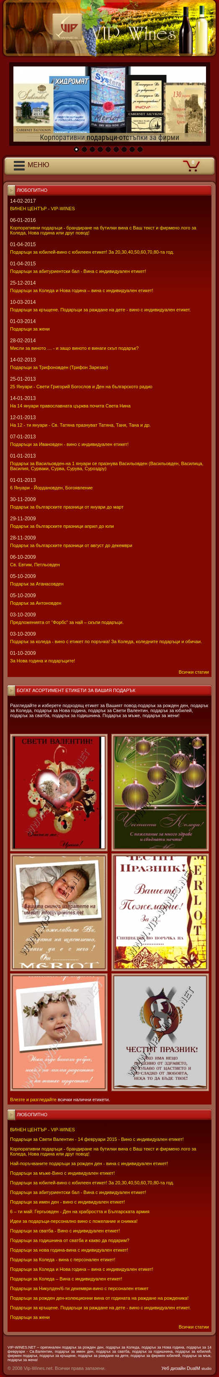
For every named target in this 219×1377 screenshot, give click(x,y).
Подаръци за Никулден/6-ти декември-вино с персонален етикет (79, 1288)
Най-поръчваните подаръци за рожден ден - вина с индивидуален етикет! (89, 1163)
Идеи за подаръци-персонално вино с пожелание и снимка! (74, 1221)
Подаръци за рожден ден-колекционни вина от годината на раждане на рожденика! (99, 1298)
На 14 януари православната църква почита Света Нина (70, 405)
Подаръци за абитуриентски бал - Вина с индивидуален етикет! (78, 1192)
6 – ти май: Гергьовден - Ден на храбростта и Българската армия (79, 1211)
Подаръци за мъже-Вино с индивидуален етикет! (62, 1173)
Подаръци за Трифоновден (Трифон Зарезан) (59, 367)
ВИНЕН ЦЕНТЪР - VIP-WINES (42, 1129)
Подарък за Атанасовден (37, 583)
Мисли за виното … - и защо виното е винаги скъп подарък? (74, 348)
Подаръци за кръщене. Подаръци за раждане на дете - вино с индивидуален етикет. (100, 1307)
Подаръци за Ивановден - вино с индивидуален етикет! (69, 444)
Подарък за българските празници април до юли (62, 526)
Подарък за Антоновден (35, 603)
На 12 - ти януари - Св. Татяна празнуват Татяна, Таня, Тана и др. (80, 425)
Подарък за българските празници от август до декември (71, 545)
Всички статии (194, 1326)
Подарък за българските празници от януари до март (67, 506)
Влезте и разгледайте (33, 1099)
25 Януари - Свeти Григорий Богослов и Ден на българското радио (81, 386)
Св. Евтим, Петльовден (35, 564)
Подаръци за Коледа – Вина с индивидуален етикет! (66, 1278)
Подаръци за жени (30, 1317)
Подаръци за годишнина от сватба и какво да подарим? (69, 1240)
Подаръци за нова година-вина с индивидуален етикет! (69, 1249)
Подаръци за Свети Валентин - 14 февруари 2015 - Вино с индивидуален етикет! (97, 1139)
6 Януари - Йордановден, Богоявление (51, 487)
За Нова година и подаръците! (42, 660)
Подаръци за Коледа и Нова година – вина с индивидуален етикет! (81, 1269)
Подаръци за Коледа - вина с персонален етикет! (62, 1259)
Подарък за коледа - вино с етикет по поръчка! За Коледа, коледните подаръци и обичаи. (106, 641)
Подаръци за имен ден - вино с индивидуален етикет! (67, 1201)
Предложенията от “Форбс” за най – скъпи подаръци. (67, 622)
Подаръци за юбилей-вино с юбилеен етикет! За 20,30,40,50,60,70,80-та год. (92, 1182)
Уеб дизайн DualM (186, 1368)
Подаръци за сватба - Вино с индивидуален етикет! (65, 1230)
